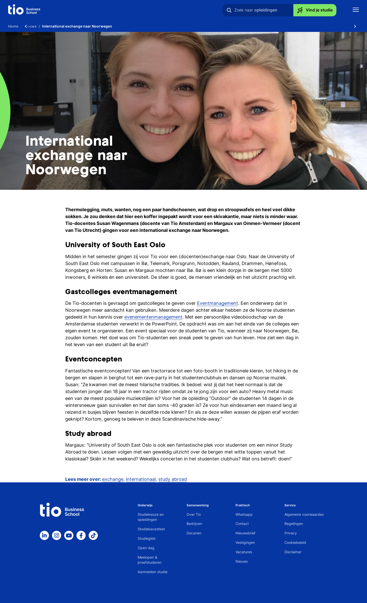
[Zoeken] (229, 10)
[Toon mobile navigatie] (356, 10)
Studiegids (146, 538)
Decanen (194, 533)
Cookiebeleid (295, 542)
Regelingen (293, 523)
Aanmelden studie (152, 572)
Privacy (290, 533)
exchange (112, 479)
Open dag (146, 548)
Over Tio (194, 514)
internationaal (141, 479)
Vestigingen (245, 542)
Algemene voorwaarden (304, 514)
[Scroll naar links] (26, 26)
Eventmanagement (217, 303)
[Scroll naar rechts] (355, 26)
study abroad (172, 479)
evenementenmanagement (153, 317)
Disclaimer (293, 552)
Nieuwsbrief (245, 533)
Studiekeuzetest (151, 529)
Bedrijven (194, 523)
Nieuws (241, 561)
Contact (242, 523)
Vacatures (243, 552)
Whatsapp (244, 514)
